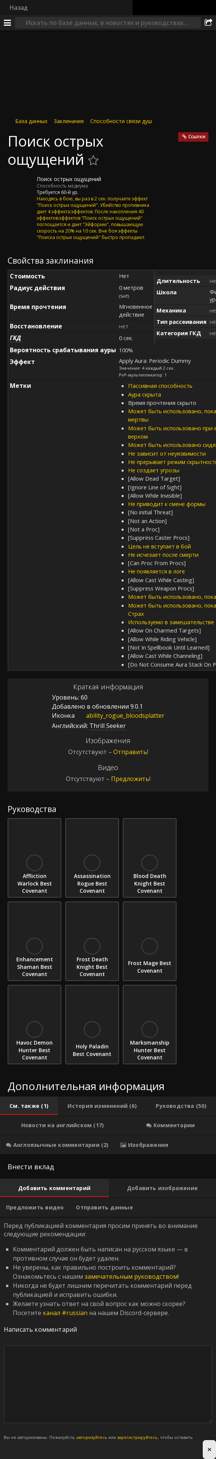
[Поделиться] (208, 22)
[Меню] (7, 22)
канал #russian (65, 1313)
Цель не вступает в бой (159, 546)
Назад (18, 7)
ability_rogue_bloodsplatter (119, 715)
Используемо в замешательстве (171, 622)
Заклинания (69, 121)
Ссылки (196, 136)
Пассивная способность (160, 385)
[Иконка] (20, 185)
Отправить (130, 752)
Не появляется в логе (156, 571)
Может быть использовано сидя (172, 444)
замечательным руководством (131, 1276)
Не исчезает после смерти (163, 554)
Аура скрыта (144, 394)
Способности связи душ (121, 121)
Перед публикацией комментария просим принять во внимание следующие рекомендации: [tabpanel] (108, 1336)
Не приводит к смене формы (166, 504)
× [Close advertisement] (209, 1449)
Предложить (130, 779)
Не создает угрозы (153, 470)
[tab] (29, 1106)
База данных (31, 121)
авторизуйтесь (92, 1437)
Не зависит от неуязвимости (167, 453)
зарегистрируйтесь (137, 1437)
